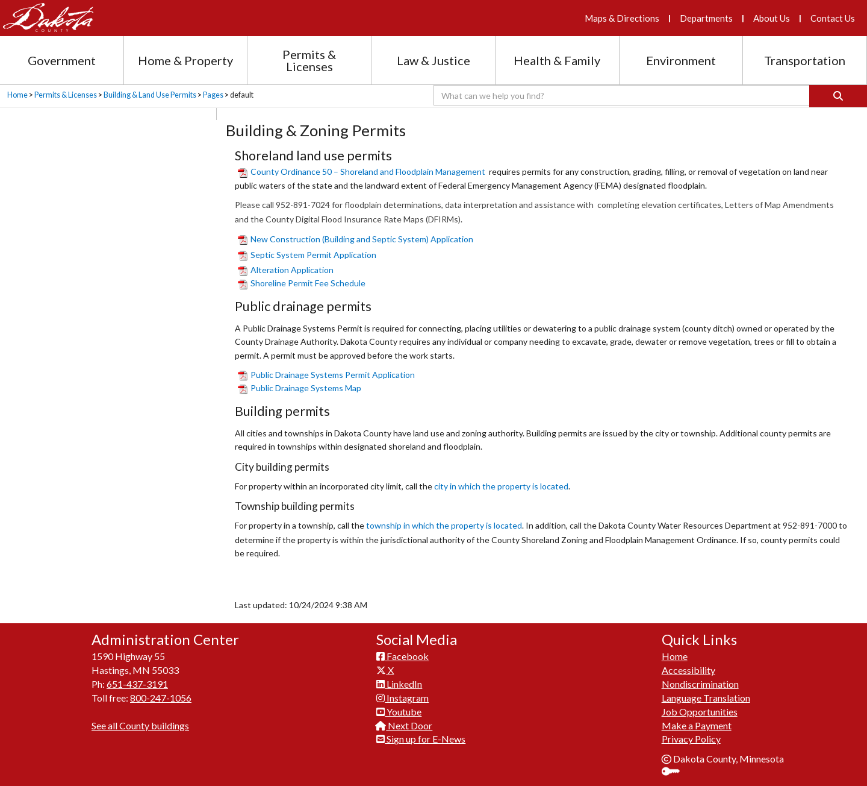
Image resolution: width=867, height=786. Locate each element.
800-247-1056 (160, 697)
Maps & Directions (622, 18)
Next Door (404, 725)
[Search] (838, 96)
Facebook (402, 656)
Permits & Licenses (65, 94)
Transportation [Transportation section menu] (804, 60)
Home (17, 94)
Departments (706, 18)
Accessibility (688, 670)
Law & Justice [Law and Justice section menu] (433, 60)
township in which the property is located (444, 525)
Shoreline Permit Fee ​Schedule (301, 283)
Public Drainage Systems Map (299, 388)
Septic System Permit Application (307, 255)
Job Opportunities (700, 711)
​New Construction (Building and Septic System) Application (355, 239)
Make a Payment (697, 725)
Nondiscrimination (700, 684)
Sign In (675, 772)
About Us (771, 18)
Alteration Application (286, 270)
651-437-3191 (137, 684)
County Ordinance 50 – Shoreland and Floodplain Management (361, 171)
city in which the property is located (501, 486)
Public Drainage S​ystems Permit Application (326, 374)
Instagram (402, 697)
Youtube (398, 711)
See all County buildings (140, 725)
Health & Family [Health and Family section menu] (557, 60)
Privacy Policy (691, 738)
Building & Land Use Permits (150, 94)
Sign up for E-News (420, 738)
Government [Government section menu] (62, 60)
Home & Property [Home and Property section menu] (185, 60)
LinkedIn (399, 684)
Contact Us (832, 18)
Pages (213, 94)
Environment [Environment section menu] (681, 60)
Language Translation (706, 697)
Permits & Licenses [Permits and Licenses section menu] (309, 60)
